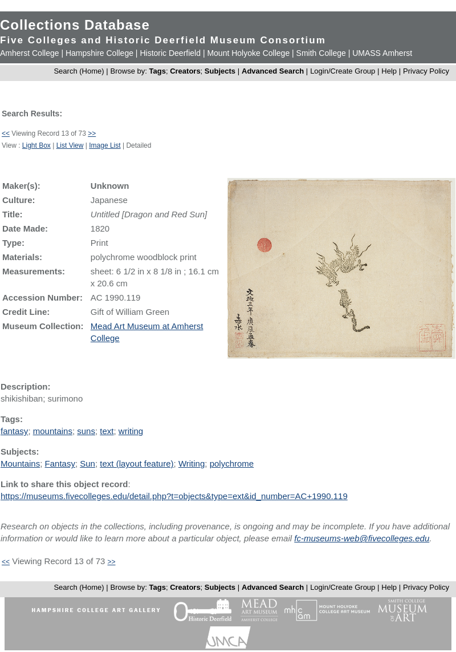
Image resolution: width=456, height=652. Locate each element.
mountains (52, 431)
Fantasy (60, 463)
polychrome (232, 463)
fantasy (14, 431)
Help (389, 71)
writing (131, 431)
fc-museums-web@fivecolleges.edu (361, 538)
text (106, 431)
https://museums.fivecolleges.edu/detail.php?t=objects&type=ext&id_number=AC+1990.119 (174, 496)
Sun (87, 463)
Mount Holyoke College (248, 53)
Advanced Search (273, 71)
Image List (104, 145)
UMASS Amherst (382, 53)
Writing (191, 463)
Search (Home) (79, 71)
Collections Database (75, 25)
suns (86, 431)
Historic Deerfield (170, 53)
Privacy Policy (426, 71)
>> (92, 133)
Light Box (36, 145)
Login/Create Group (343, 71)
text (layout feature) (136, 463)
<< (6, 133)
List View (70, 145)
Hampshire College (99, 53)
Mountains (20, 463)
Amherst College (29, 53)
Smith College (321, 53)
